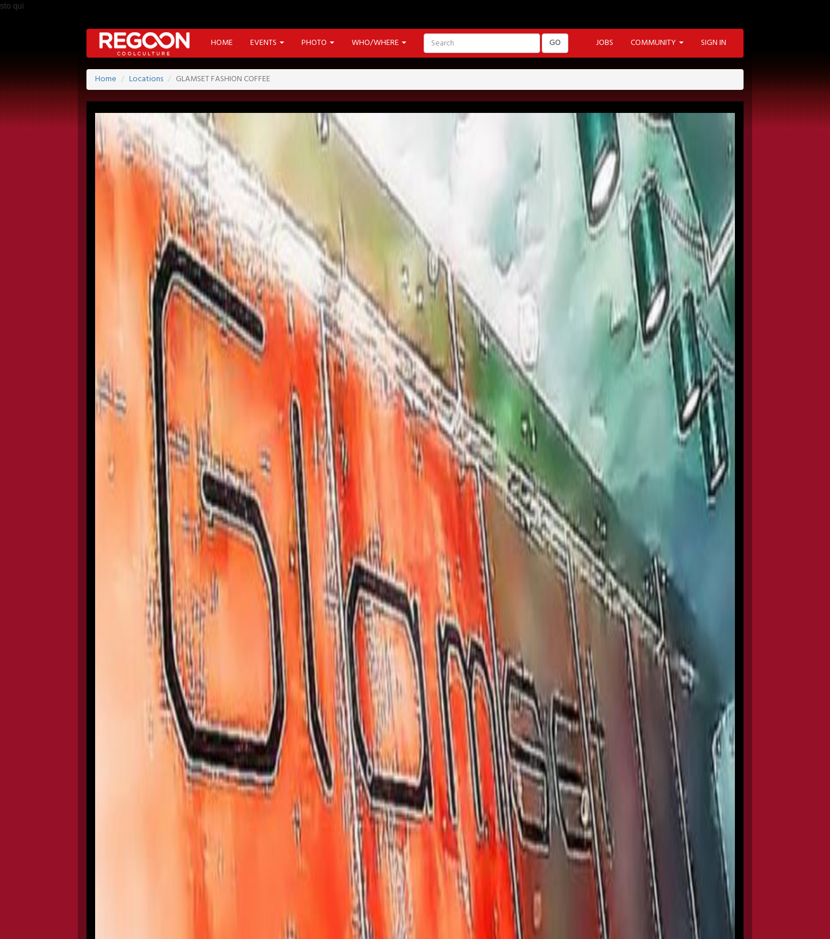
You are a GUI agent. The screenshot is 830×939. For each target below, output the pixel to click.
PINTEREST (270, 855)
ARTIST (291, 886)
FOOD (339, 918)
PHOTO (438, 886)
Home (105, 79)
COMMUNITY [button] (657, 43)
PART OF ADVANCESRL (689, 841)
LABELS (394, 886)
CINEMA (255, 918)
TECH (378, 918)
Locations (146, 79)
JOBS (604, 43)
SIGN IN (713, 43)
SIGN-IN (155, 824)
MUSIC (299, 918)
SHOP (415, 918)
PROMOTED (342, 886)
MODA (210, 918)
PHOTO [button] (317, 43)
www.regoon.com (241, 625)
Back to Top (677, 883)
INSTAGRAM (381, 855)
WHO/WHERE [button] (379, 43)
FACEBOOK (164, 855)
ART (173, 918)
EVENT (194, 886)
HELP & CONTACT (689, 855)
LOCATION (242, 886)
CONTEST (460, 918)
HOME (222, 43)
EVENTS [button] (267, 43)
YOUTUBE (324, 855)
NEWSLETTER (246, 824)
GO (555, 43)
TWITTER (218, 855)
